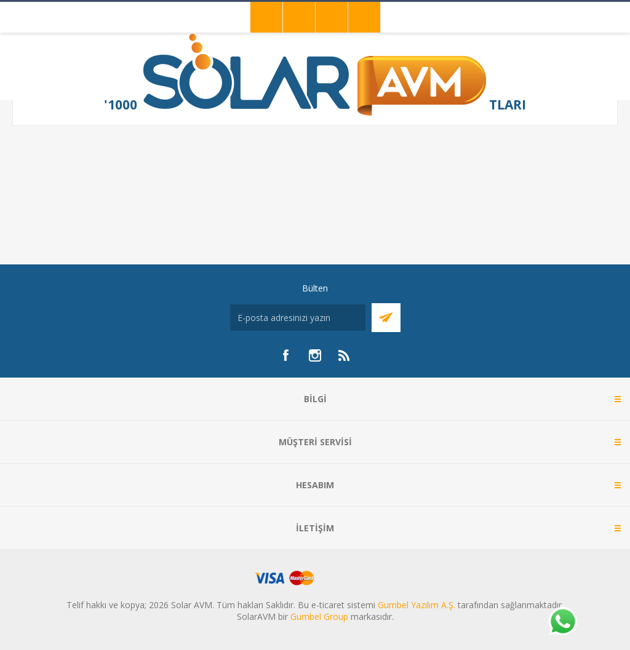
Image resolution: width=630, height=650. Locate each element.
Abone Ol (386, 317)
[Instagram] (315, 355)
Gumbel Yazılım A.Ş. (416, 605)
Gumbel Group (319, 616)
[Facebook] (285, 355)
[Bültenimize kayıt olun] (297, 317)
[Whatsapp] (562, 622)
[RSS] (344, 355)
